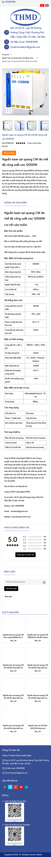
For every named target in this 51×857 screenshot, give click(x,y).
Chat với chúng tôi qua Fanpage (16, 825)
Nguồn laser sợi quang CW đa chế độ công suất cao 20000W (13, 698)
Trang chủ (5, 54)
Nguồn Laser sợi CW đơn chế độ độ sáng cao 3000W (38, 728)
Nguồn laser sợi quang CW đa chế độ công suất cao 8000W (13, 728)
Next (46, 94)
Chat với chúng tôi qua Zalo (14, 801)
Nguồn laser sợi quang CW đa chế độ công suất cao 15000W (38, 698)
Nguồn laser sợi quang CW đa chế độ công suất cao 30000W (38, 667)
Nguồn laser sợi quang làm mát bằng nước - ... (19, 58)
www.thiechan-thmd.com (21, 517)
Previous (4, 94)
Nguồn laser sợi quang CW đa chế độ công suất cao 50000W (13, 667)
